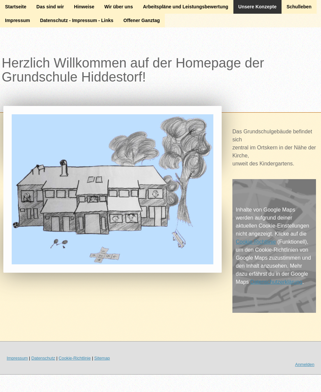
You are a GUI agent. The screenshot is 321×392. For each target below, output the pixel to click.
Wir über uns (118, 6)
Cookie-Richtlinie (256, 242)
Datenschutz (43, 358)
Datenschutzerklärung (276, 282)
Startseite (15, 6)
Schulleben (299, 6)
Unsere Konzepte (257, 6)
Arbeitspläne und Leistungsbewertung (185, 6)
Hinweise (84, 6)
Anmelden (304, 364)
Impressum (17, 20)
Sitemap (102, 358)
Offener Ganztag (141, 20)
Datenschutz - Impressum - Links (76, 20)
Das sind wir (50, 6)
